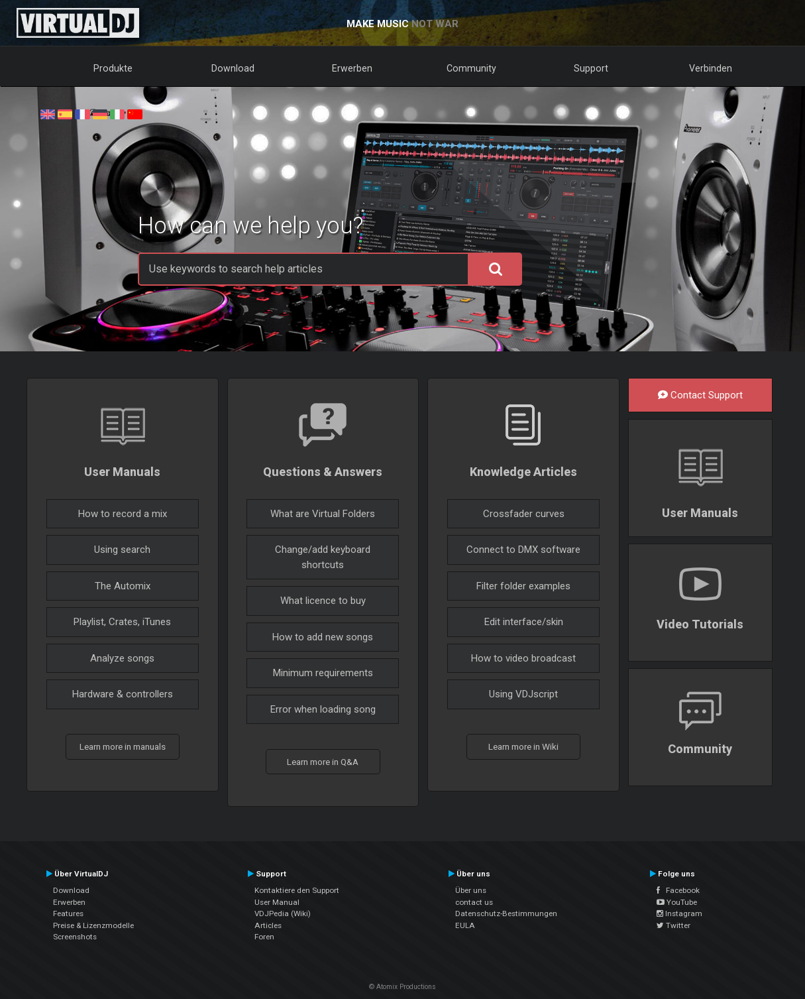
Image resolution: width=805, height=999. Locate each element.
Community (471, 68)
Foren (264, 936)
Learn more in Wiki (523, 746)
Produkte (113, 68)
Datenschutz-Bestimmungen (506, 913)
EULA (465, 925)
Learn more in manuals (123, 746)
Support (591, 68)
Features (68, 913)
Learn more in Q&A (322, 761)
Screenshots (75, 936)
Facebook (678, 890)
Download (232, 68)
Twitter (673, 925)
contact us (474, 902)
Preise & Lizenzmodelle (93, 925)
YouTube (677, 902)
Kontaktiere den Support (296, 890)
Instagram (679, 913)
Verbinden (710, 68)
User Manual (276, 902)
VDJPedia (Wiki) (282, 913)
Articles (268, 925)
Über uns (470, 890)
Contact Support (700, 395)
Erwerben (352, 68)
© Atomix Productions (402, 986)
